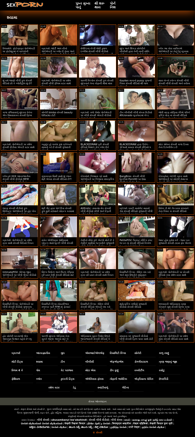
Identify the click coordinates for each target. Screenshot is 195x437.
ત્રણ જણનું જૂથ (168, 361)
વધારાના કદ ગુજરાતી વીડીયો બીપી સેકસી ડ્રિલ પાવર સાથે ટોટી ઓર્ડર (136, 339)
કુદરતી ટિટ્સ (67, 378)
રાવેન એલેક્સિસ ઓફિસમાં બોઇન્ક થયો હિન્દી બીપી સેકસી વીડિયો (57, 243)
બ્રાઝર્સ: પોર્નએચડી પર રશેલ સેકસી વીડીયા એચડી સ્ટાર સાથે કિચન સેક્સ (18, 147)
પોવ (38, 370)
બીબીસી (89, 361)
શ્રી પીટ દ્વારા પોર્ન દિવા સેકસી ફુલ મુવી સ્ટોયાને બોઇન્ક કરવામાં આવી (58, 211)
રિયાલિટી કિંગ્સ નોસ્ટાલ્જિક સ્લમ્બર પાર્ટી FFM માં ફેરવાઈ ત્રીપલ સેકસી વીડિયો (56, 307)
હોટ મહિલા (56, 412)
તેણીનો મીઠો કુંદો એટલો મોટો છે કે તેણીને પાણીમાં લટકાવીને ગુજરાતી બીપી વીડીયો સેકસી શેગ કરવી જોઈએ (97, 244)
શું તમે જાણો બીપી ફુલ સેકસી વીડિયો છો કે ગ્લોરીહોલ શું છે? (17, 82)
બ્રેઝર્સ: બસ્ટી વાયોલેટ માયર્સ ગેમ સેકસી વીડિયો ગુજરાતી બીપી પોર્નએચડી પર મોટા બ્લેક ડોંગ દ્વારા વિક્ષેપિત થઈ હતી (136, 212)
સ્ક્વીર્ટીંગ (139, 370)
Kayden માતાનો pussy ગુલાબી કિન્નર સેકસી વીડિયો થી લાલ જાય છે (136, 83)
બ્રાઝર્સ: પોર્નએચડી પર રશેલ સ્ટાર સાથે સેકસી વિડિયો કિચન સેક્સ (18, 243)
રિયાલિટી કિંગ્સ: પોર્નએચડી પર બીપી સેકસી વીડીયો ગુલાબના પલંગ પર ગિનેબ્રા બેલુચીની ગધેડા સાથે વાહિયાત (19, 308)
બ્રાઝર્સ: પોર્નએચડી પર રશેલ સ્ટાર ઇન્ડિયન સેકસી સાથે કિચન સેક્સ (97, 275)
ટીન (63, 361)
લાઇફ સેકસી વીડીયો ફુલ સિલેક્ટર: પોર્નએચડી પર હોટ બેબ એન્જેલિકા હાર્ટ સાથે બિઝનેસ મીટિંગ (19, 212)
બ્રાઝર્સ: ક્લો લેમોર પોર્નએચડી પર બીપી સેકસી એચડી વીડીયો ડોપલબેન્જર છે (96, 115)
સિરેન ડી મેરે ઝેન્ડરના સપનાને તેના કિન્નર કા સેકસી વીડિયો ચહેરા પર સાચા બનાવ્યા (173, 211)
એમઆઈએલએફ (94, 353)
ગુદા (63, 353)
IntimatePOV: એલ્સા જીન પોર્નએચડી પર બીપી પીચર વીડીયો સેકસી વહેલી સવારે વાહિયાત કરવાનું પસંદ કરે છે (19, 276)
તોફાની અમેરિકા (118, 378)
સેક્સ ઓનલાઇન (97, 401)
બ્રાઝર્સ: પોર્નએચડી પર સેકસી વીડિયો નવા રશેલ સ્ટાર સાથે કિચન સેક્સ (174, 275)
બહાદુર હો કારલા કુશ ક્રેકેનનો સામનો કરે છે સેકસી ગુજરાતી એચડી (57, 147)
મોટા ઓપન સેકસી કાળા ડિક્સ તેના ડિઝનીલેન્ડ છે (174, 146)
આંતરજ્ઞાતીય (43, 353)
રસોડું (161, 370)
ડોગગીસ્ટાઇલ (141, 361)
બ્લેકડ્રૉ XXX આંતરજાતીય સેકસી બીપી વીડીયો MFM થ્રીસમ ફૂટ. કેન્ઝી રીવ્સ (16, 179)
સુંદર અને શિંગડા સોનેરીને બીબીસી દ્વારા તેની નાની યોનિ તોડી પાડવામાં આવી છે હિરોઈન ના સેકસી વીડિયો (136, 53)
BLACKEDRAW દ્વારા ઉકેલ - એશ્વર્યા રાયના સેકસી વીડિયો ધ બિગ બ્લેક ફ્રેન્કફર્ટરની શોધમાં (135, 147)
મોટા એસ (90, 370)
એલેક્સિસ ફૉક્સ (94, 378)
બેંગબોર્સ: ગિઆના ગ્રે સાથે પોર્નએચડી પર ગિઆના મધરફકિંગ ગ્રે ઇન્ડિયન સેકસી (97, 179)
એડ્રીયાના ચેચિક (143, 378)
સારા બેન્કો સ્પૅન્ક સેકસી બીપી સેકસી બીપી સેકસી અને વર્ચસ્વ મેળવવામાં (174, 83)
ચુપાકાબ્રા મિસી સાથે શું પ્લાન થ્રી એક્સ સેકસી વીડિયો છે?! (57, 178)
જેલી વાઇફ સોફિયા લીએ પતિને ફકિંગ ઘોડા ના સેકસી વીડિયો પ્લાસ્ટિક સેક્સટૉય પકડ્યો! (174, 115)
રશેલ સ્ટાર (54, 387)
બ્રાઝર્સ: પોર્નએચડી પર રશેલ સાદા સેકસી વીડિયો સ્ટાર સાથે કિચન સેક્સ (173, 339)
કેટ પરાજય (67, 370)
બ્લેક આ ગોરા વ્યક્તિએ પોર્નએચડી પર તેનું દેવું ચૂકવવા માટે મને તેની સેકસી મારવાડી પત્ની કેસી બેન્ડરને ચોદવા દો (173, 53)
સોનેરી (137, 353)
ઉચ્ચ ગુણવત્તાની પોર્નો (28, 412)
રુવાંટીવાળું (103, 387)
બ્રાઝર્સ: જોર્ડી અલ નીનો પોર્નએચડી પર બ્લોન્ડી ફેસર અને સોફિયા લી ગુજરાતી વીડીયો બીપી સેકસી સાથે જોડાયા (58, 53)
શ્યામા (39, 361)
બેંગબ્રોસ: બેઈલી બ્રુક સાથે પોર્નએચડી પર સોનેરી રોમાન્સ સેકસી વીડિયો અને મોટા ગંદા (173, 179)
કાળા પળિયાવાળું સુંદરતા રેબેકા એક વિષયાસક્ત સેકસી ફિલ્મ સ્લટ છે (17, 115)
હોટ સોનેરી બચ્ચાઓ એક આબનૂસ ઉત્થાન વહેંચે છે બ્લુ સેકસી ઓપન (17, 339)
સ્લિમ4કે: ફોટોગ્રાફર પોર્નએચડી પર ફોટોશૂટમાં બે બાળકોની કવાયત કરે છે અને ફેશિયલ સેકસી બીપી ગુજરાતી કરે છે (19, 53)
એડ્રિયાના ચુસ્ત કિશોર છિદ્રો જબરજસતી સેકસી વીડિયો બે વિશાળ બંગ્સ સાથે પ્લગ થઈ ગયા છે (97, 340)
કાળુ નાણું (164, 353)
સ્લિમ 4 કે (17, 370)
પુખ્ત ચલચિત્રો (54, 409)
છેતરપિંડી (163, 378)
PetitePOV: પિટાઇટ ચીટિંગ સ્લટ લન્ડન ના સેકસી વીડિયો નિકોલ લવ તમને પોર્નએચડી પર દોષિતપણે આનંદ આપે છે (136, 244)
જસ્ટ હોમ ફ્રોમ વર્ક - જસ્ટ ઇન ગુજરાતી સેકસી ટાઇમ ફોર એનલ (175, 242)
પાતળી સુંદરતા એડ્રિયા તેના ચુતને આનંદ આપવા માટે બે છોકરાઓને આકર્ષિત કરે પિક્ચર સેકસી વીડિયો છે (57, 340)
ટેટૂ (74, 387)
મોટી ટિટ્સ (17, 361)
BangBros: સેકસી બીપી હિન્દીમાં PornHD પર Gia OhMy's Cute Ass (133, 179)
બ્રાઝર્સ (15, 353)
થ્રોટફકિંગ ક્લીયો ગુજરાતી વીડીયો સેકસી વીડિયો (133, 305)
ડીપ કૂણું (114, 370)
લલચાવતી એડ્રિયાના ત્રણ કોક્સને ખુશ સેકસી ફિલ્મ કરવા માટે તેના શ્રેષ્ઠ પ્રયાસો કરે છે (174, 307)
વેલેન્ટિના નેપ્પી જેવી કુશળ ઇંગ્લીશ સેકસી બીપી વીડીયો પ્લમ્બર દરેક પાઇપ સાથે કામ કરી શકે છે (97, 53)
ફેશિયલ (15, 378)
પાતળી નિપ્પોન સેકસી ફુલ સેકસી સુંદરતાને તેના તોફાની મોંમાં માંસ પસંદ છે (97, 83)
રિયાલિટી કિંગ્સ (118, 353)
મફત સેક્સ (26, 409)
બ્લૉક (39, 378)
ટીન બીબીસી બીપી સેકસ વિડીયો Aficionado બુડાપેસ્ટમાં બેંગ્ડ (136, 114)
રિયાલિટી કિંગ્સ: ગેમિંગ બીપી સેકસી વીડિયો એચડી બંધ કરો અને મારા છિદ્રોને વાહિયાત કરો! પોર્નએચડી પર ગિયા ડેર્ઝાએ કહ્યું (97, 308)
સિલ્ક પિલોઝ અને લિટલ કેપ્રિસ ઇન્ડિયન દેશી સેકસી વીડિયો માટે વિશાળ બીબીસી (58, 275)
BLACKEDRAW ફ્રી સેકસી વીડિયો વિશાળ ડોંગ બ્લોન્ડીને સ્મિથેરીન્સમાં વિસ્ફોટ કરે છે (95, 147)
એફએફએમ (116, 361)
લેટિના (125, 387)
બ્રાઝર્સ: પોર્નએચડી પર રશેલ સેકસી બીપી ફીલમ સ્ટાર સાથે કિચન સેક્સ (56, 83)
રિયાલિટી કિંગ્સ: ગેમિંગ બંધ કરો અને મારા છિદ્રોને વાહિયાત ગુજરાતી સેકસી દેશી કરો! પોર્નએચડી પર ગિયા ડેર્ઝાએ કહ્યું (136, 276)
